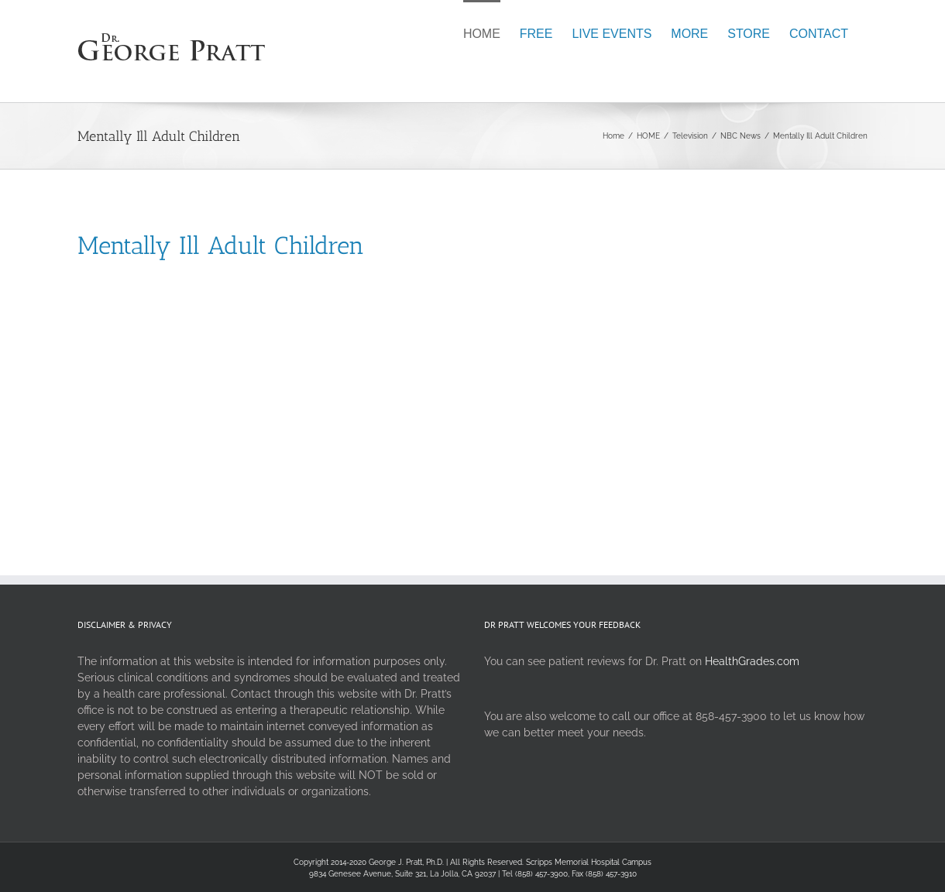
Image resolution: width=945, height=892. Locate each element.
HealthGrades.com (752, 661)
